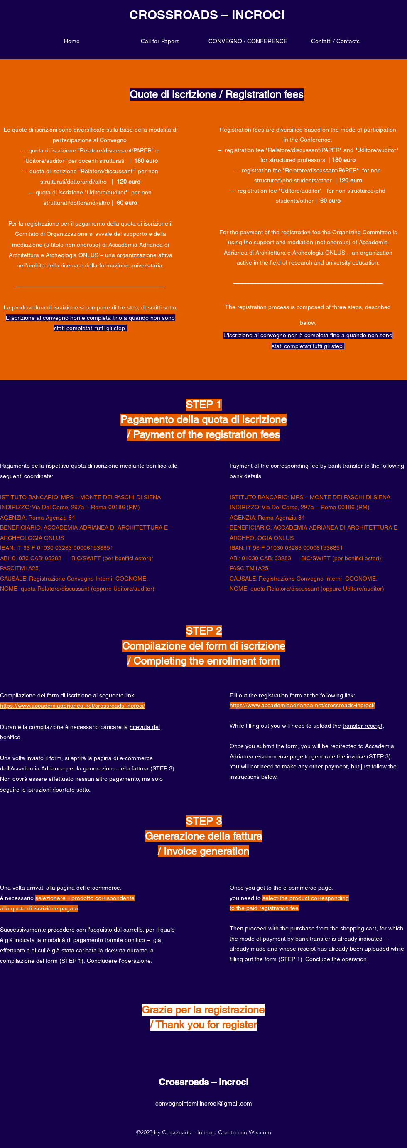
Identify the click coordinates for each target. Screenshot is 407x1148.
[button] (248, 41)
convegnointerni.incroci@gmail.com (203, 1103)
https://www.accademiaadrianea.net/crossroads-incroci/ (302, 705)
